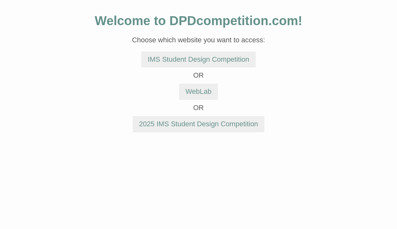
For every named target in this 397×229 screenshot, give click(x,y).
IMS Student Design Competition (198, 59)
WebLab (198, 91)
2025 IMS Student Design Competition (198, 124)
